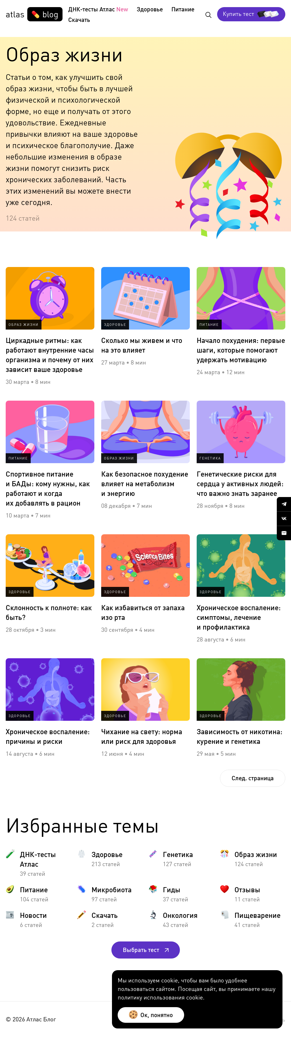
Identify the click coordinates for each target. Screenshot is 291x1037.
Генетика (178, 854)
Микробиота (112, 889)
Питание (182, 9)
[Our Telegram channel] (284, 504)
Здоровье (150, 9)
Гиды (171, 889)
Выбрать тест (146, 949)
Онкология (180, 915)
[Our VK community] (284, 519)
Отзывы (247, 889)
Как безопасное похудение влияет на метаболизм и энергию (144, 483)
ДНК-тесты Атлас (91, 9)
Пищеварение (257, 915)
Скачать (79, 19)
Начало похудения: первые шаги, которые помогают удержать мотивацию (241, 350)
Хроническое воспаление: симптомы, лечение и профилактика (239, 617)
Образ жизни (255, 854)
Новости (33, 915)
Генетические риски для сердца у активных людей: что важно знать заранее (240, 483)
